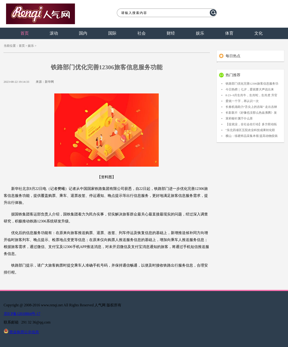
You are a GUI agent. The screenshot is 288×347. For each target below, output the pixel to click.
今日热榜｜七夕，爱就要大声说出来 (250, 89)
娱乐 (200, 33)
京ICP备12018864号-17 (22, 314)
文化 (258, 33)
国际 (112, 33)
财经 (171, 33)
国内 (83, 33)
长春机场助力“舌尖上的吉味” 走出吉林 (251, 107)
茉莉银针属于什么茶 (239, 118)
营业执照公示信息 (21, 332)
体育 (229, 33)
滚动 (54, 33)
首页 (24, 33)
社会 (141, 33)
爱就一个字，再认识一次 (242, 101)
